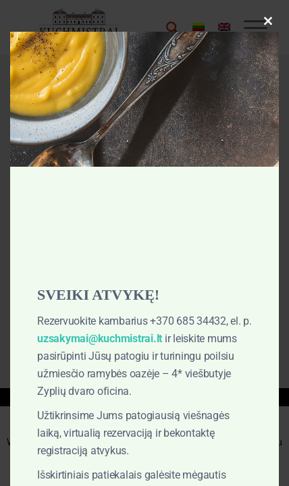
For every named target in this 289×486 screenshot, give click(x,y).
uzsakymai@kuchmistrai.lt (99, 338)
